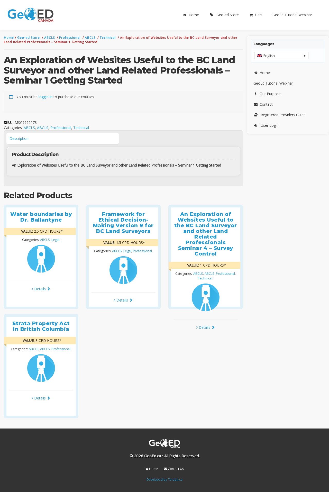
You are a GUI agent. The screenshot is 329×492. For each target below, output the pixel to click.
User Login (266, 125)
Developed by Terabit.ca (164, 479)
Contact (263, 104)
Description (19, 138)
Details (41, 288)
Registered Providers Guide (279, 114)
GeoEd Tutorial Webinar (292, 14)
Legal (55, 240)
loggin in (45, 96)
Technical (108, 37)
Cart (255, 14)
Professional (70, 37)
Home (190, 14)
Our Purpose (267, 93)
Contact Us (174, 469)
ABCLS (50, 37)
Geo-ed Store (224, 14)
